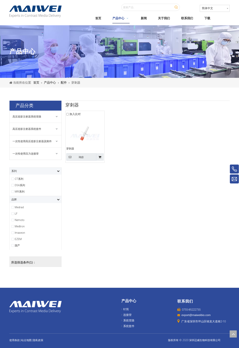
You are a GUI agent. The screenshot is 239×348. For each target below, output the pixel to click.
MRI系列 (19, 191)
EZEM (18, 239)
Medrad (19, 207)
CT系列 (19, 179)
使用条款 (14, 340)
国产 (17, 245)
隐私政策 (38, 340)
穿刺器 (70, 148)
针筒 (126, 309)
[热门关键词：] (176, 7)
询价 (75, 157)
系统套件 (128, 326)
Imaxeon (20, 232)
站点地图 (26, 340)
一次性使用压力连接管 (26, 153)
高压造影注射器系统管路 (27, 116)
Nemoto (19, 220)
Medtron (20, 226)
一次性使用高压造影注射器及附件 (32, 141)
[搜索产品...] (147, 7)
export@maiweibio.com (196, 315)
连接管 (127, 315)
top (233, 334)
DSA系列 (20, 185)
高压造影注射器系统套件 (27, 128)
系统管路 (128, 320)
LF (16, 213)
